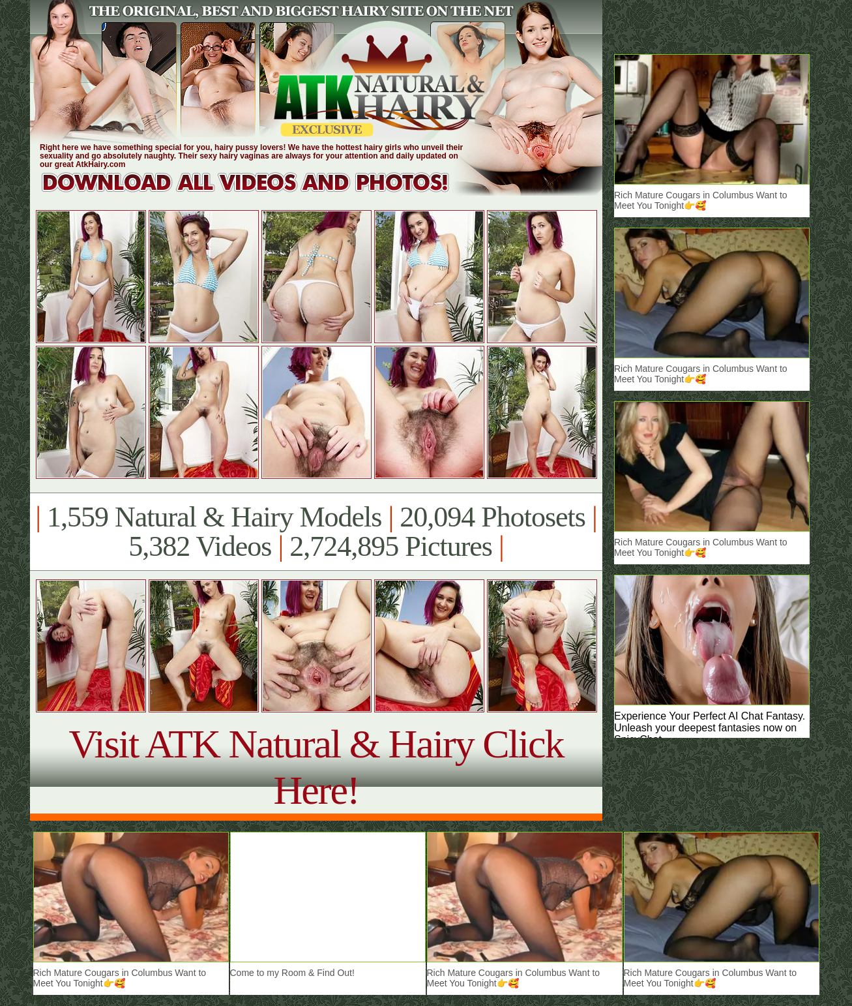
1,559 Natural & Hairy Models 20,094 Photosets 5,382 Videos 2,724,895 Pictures (315, 531)
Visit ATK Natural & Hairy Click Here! (315, 767)
